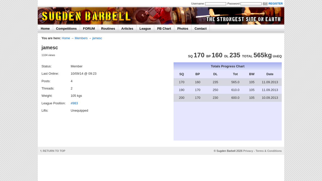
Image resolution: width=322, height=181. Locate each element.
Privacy (248, 150)
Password (233, 3)
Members (81, 38)
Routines (108, 28)
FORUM (89, 28)
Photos (182, 28)
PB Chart (164, 28)
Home (45, 28)
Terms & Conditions (269, 150)
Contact (200, 28)
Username (197, 3)
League (145, 28)
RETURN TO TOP (54, 150)
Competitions (66, 28)
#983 (74, 103)
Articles (127, 28)
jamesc (97, 38)
